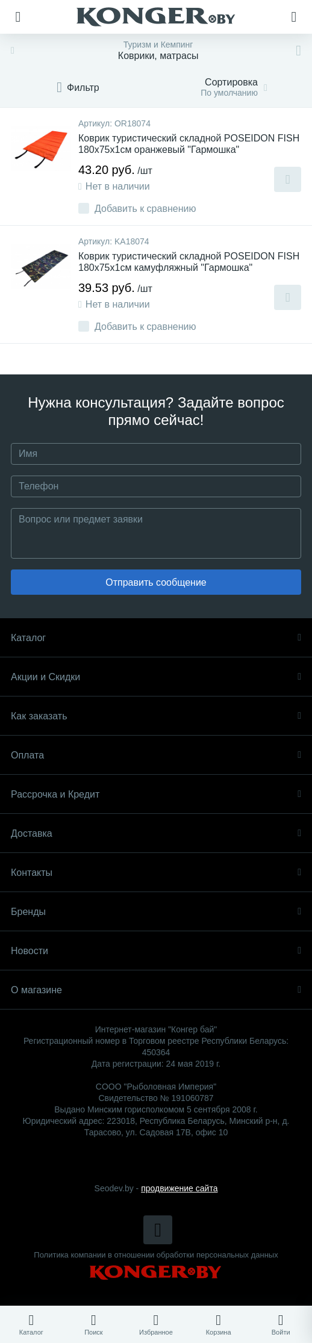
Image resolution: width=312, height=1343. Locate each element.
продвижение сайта (179, 1188)
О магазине (156, 990)
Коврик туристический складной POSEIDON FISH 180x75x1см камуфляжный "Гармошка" (188, 262)
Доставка (156, 833)
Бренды (156, 912)
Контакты (156, 872)
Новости (156, 951)
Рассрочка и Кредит (156, 794)
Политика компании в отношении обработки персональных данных (156, 1254)
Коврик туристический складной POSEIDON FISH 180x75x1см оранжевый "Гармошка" (188, 144)
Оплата (156, 755)
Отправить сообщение (155, 582)
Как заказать (156, 716)
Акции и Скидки (156, 677)
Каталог (156, 638)
